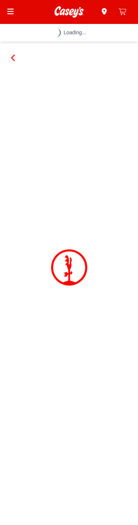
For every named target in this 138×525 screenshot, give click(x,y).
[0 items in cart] (123, 11)
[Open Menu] (10, 11)
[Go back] (13, 57)
